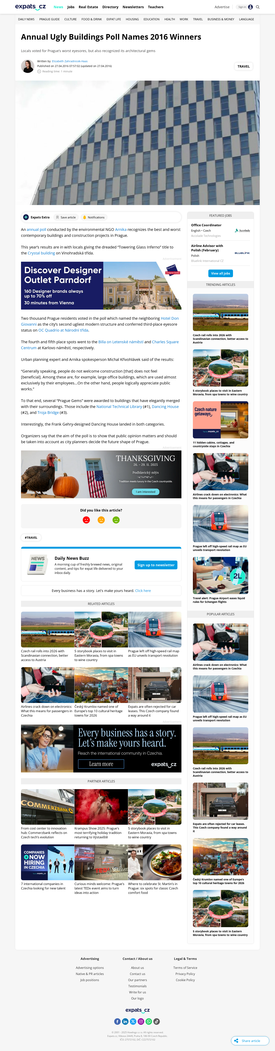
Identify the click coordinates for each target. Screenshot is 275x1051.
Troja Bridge (48, 412)
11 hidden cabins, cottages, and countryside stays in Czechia (213, 444)
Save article (66, 217)
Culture (70, 19)
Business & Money (221, 19)
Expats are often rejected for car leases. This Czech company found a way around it (153, 711)
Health (169, 19)
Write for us (137, 992)
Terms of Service (185, 968)
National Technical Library (119, 406)
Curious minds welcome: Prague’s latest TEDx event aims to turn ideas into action (99, 888)
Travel (198, 19)
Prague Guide (49, 19)
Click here (143, 590)
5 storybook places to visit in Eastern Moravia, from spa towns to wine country (98, 655)
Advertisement (172, 259)
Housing (132, 19)
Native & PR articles (90, 974)
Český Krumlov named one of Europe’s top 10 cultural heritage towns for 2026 (98, 711)
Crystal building (41, 253)
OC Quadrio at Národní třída (63, 330)
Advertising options (90, 968)
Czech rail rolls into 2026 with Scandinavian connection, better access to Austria (44, 655)
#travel (31, 537)
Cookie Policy (185, 980)
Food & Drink (92, 19)
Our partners (137, 980)
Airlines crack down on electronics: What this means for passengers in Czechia (46, 711)
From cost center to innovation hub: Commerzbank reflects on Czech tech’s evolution (44, 832)
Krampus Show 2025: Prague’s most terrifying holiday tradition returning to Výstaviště (97, 832)
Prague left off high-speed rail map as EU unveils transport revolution (153, 653)
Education (151, 19)
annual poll (36, 229)
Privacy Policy (185, 974)
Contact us (137, 974)
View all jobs (220, 273)
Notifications (93, 217)
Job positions (89, 980)
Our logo (137, 998)
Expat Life (114, 19)
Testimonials (137, 986)
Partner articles (101, 781)
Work (184, 19)
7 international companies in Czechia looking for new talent (43, 886)
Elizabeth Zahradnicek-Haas (70, 61)
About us (137, 968)
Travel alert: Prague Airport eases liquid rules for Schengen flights (219, 600)
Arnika (121, 229)
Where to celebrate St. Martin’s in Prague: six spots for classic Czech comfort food (153, 888)
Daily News (26, 19)
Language (246, 19)
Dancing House (165, 406)
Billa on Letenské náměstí (120, 341)
